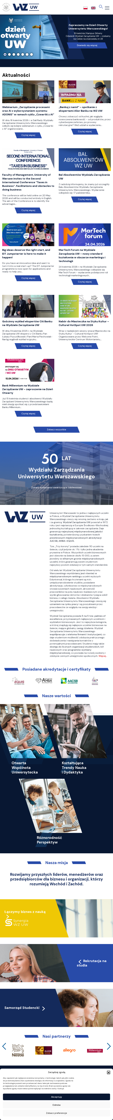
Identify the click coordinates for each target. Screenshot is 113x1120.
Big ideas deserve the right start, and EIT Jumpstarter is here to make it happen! (26, 253)
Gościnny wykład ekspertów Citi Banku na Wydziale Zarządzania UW (27, 323)
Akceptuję (56, 1096)
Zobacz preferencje (56, 1113)
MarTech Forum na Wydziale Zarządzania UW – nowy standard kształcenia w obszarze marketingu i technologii (82, 255)
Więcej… (103, 656)
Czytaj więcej (28, 135)
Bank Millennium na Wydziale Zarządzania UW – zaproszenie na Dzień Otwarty (27, 389)
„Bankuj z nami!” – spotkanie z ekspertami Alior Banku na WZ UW (80, 109)
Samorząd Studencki (25, 1008)
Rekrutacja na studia (92, 963)
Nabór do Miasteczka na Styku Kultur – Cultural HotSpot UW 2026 (84, 323)
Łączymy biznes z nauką (25, 912)
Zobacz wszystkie (56, 429)
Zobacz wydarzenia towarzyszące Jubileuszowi (56, 487)
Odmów (56, 1105)
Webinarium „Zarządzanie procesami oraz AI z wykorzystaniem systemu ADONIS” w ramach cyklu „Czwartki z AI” (28, 110)
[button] (108, 1072)
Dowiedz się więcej (87, 45)
